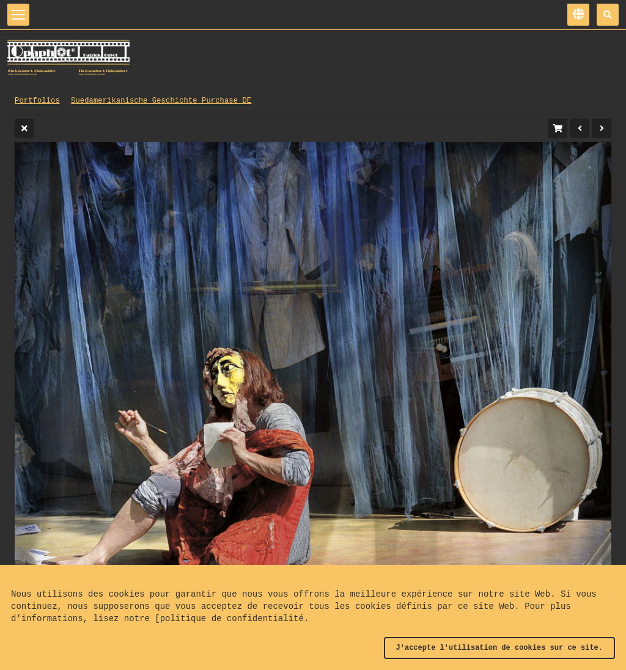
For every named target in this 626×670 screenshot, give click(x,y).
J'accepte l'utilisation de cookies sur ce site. (499, 648)
